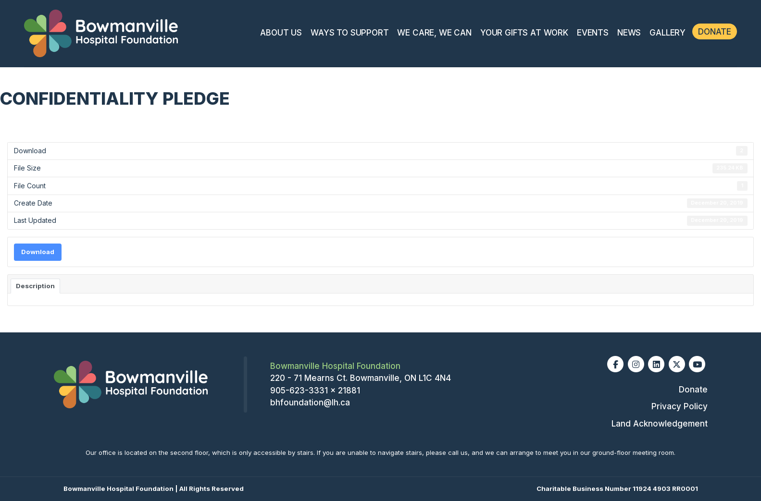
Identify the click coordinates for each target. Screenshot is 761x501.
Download (37, 252)
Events (593, 32)
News (629, 32)
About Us (281, 32)
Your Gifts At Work (524, 32)
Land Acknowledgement (659, 423)
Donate (714, 32)
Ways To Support (349, 32)
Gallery (667, 32)
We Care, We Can (434, 32)
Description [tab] (35, 286)
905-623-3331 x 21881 (315, 390)
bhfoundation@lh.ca (310, 402)
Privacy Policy (679, 406)
